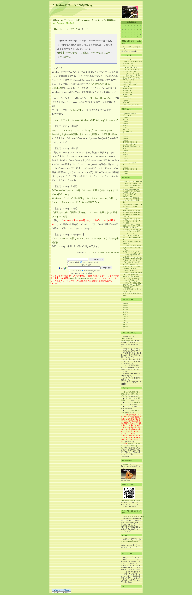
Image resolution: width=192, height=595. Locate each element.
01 (134, 27)
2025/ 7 (125, 322)
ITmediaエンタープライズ (66, 29)
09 (137, 29)
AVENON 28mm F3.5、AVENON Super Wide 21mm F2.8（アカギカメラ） (132, 273)
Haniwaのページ (128, 464)
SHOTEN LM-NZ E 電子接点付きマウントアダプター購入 (132, 248)
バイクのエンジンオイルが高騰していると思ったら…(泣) (132, 221)
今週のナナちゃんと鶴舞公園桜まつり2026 (132, 267)
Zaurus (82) (127, 86)
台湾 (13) (126, 103)
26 (125, 36)
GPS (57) (126, 96)
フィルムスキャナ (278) (131, 78)
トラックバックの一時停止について (130, 399)
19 (125, 34)
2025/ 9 (125, 318)
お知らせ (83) (127, 90)
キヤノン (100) (128, 65)
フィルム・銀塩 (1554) (131, 69)
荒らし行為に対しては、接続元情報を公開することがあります (131, 394)
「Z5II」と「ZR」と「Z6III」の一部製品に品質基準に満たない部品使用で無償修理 (132, 284)
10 (140, 29)
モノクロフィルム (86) (131, 74)
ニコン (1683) (127, 59)
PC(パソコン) (90, 252)
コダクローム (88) (129, 72)
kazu (124, 148)
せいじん (126, 130)
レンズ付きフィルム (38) (131, 76)
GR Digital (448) (128, 80)
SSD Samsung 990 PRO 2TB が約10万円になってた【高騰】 (132, 206)
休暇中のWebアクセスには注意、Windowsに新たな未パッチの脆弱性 (82, 20)
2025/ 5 (125, 326)
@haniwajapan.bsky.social (129, 541)
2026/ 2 (125, 308)
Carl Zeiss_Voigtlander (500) (132, 61)
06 (128, 29)
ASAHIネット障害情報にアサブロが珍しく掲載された (132, 200)
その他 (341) (127, 92)
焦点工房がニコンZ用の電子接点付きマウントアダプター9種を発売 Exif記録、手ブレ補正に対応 (132, 261)
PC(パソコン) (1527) (130, 84)
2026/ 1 (125, 310)
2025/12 (125, 312)
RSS (123, 586)
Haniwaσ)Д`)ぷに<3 (129, 113)
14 (131, 32)
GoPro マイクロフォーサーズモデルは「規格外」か (132, 183)
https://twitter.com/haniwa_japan (133, 516)
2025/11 (125, 314)
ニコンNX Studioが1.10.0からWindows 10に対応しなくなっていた (132, 254)
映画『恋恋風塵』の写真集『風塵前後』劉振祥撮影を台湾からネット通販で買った (132, 214)
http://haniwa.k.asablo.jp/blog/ (131, 500)
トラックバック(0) (112, 252)
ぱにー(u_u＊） (128, 115)
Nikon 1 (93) (127, 82)
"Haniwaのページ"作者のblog (73, 5)
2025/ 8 (125, 320)
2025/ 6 (125, 324)
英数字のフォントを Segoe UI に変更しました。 (130, 446)
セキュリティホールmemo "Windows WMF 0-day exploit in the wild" (86, 120)
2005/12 (131, 22)
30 (137, 36)
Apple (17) (126, 101)
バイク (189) (127, 94)
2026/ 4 (125, 304)
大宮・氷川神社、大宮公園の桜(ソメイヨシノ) (132, 226)
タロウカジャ (128, 132)
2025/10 (125, 316)
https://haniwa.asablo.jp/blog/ (81, 278)
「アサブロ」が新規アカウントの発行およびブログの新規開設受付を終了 (132, 188)
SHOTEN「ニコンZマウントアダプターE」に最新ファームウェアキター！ (132, 231)
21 (131, 34)
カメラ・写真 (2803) (130, 67)
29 (134, 36)
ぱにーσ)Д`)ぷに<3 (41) (131, 105)
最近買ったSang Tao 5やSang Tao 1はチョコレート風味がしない (132, 194)
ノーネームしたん (129, 144)
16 (137, 32)
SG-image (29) (128, 63)
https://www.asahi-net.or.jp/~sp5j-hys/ (127, 339)
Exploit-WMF (76, 110)
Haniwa (125, 117)
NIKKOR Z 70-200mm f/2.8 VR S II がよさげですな (132, 278)
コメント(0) (100, 252)
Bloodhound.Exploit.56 (100, 98)
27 (128, 36)
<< (128, 22)
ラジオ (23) (127, 98)
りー (124, 165)
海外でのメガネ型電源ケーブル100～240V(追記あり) (132, 237)
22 (134, 34)
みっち (125, 119)
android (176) (127, 88)
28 (131, 36)
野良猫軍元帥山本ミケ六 (132, 142)
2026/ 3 (125, 306)
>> (135, 22)
